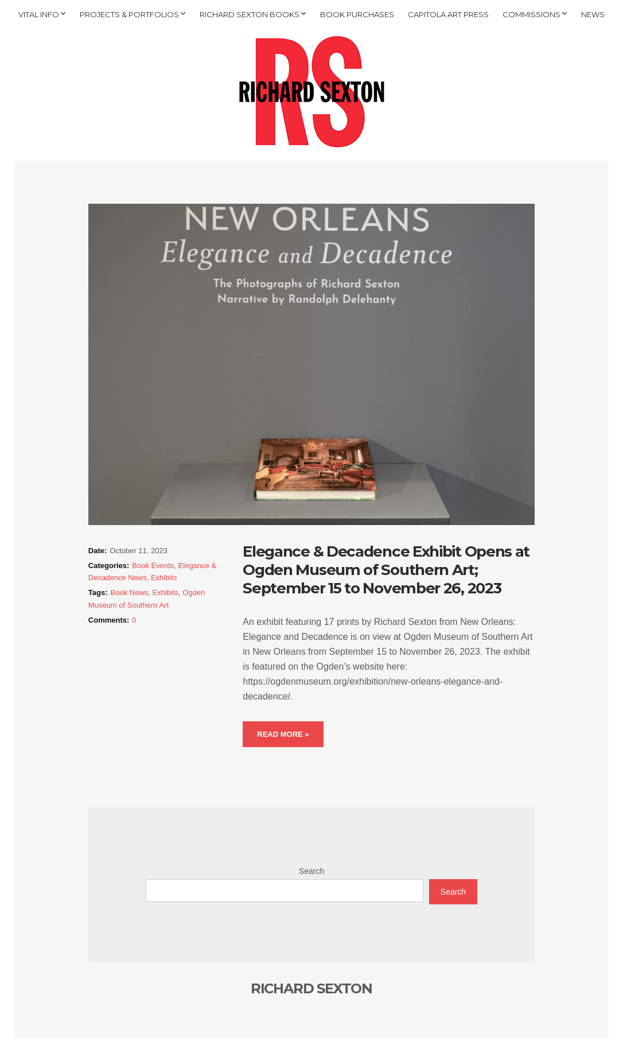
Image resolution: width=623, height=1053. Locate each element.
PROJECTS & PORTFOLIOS (129, 14)
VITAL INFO (38, 14)
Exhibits (164, 577)
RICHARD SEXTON (311, 988)
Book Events (153, 565)
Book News (130, 592)
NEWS (593, 14)
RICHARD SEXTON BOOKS (249, 14)
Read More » (283, 734)
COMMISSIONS (531, 14)
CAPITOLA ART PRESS (448, 14)
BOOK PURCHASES (357, 14)
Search (311, 871)
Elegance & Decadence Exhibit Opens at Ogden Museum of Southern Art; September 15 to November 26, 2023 (386, 569)
